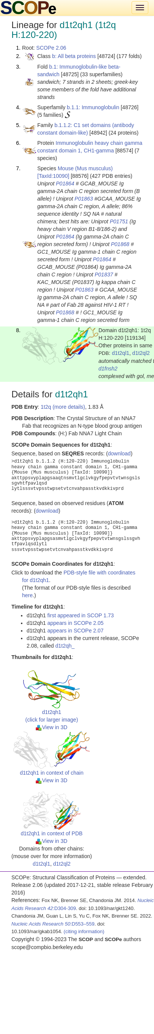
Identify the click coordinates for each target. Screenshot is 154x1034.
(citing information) (84, 931)
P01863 (84, 199)
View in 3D (51, 727)
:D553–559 (53, 924)
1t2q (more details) (63, 407)
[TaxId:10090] (53, 176)
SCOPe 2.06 (51, 48)
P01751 (119, 221)
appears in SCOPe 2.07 (76, 631)
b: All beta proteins (74, 56)
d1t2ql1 (120, 353)
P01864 (65, 183)
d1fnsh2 (107, 369)
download (119, 453)
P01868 (120, 244)
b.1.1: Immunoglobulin (93, 107)
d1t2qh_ (65, 646)
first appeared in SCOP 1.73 (81, 615)
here (27, 595)
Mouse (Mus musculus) (85, 168)
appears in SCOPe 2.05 (76, 623)
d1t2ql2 (141, 353)
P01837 (104, 274)
